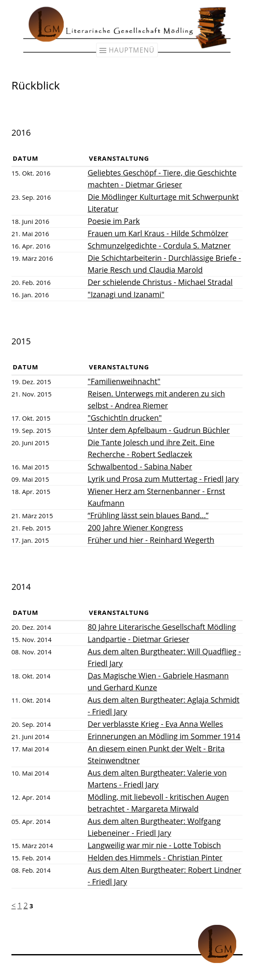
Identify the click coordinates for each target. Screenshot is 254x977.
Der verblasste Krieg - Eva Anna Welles (155, 724)
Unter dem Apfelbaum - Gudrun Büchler (159, 430)
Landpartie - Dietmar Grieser (138, 639)
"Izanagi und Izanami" (126, 294)
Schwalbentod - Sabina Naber (140, 466)
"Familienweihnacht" (124, 381)
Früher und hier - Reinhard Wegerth (151, 540)
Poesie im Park (114, 221)
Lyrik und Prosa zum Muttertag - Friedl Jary (163, 479)
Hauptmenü (132, 50)
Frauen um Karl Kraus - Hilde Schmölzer (158, 233)
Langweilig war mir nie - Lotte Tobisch (154, 845)
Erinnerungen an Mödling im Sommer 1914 (164, 736)
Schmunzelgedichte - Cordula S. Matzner (159, 245)
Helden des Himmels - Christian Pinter (155, 857)
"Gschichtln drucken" (125, 418)
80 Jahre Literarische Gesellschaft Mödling (162, 627)
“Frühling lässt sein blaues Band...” (148, 515)
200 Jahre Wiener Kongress (135, 527)
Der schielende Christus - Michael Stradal (160, 282)
